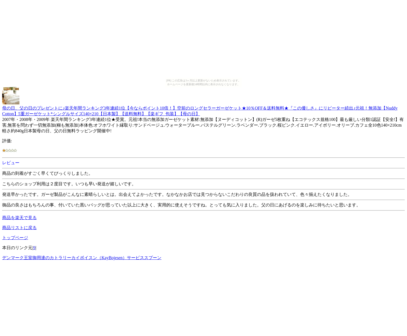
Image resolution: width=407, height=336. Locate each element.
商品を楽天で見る (19, 217)
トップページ (15, 237)
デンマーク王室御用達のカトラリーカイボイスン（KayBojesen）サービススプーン (81, 257)
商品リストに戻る (19, 227)
